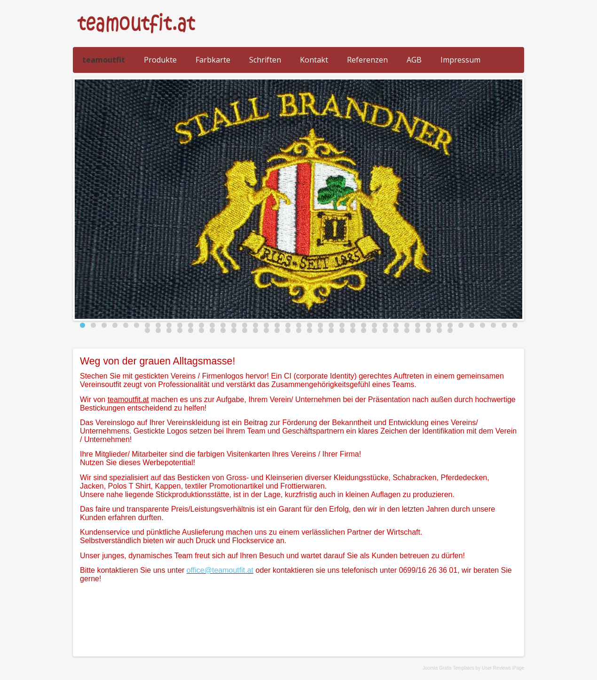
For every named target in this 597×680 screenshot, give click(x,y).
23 (320, 325)
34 (439, 325)
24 (331, 325)
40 (504, 325)
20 (288, 325)
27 (363, 325)
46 (190, 330)
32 (417, 325)
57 (309, 330)
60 (342, 330)
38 (482, 325)
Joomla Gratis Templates (448, 668)
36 (460, 325)
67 (417, 330)
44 (169, 330)
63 (374, 330)
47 (201, 330)
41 (515, 325)
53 (266, 330)
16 (244, 325)
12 (201, 325)
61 (352, 330)
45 (179, 330)
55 (288, 330)
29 (385, 325)
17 (255, 325)
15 (233, 325)
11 (190, 325)
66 (406, 330)
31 (406, 325)
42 (147, 330)
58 (320, 330)
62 (363, 330)
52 (255, 330)
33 (428, 325)
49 (223, 330)
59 (331, 330)
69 (439, 330)
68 (428, 330)
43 (158, 330)
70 (450, 330)
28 (374, 325)
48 (212, 330)
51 (244, 330)
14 (223, 325)
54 (277, 330)
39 (493, 325)
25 (342, 325)
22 (309, 325)
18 (266, 325)
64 (385, 330)
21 (298, 325)
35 (450, 325)
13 (212, 325)
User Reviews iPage (503, 668)
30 (396, 325)
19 (277, 325)
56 (298, 330)
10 (179, 325)
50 (233, 330)
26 (352, 325)
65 (396, 330)
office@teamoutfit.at (220, 570)
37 (471, 325)
